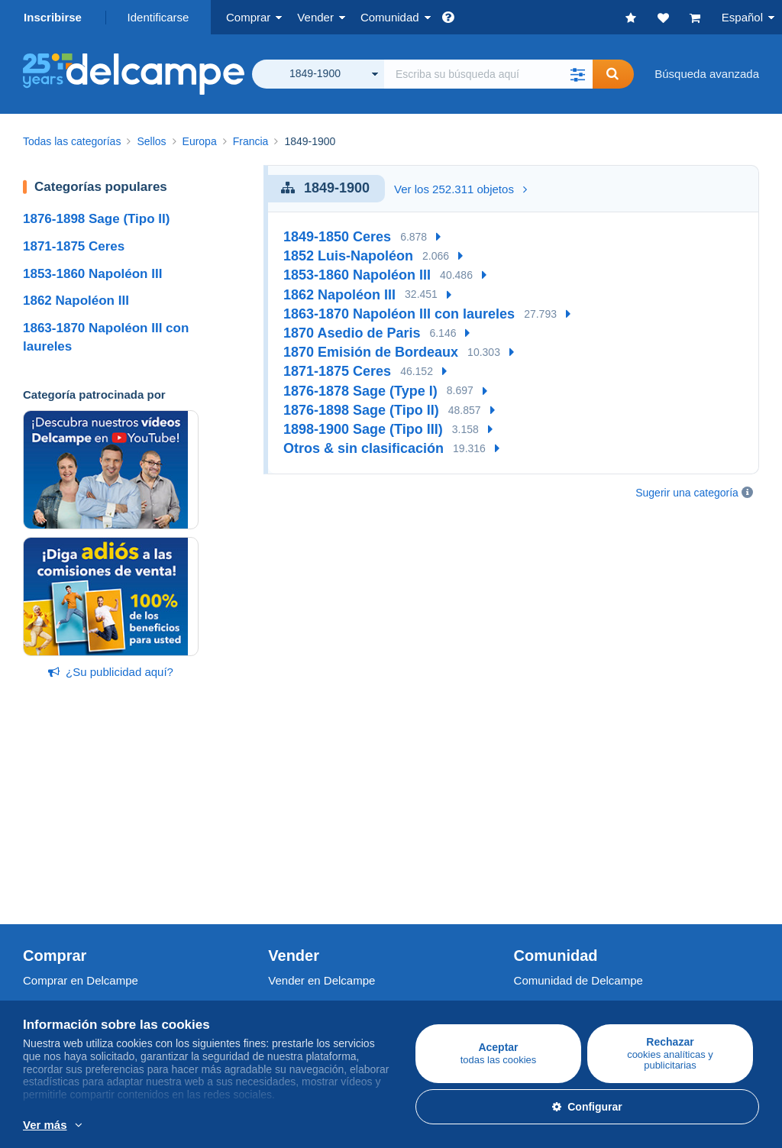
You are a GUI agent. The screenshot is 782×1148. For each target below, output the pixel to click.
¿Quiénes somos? (69, 943)
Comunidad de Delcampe (578, 797)
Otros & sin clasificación (363, 448)
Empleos (53, 977)
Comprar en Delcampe (80, 797)
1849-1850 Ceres (337, 236)
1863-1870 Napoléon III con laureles (399, 314)
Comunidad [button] (389, 17)
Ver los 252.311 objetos (460, 189)
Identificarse (158, 17)
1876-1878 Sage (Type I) (360, 391)
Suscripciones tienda (320, 885)
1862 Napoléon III (76, 300)
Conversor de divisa (565, 943)
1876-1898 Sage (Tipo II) (96, 219)
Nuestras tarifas (308, 830)
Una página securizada (326, 943)
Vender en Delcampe (321, 797)
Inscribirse (53, 17)
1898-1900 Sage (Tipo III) (363, 429)
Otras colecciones (68, 885)
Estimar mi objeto (312, 867)
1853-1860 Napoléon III (92, 274)
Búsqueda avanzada (706, 73)
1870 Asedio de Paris (351, 333)
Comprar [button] (248, 17)
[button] (577, 74)
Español (742, 17)
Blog (533, 885)
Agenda (534, 830)
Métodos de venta (313, 848)
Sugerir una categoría (686, 493)
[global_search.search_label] (488, 74)
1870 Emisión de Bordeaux (370, 352)
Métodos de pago (312, 977)
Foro (526, 848)
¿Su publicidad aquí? (110, 671)
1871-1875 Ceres (73, 246)
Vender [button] (315, 17)
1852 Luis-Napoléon (348, 256)
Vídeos (532, 867)
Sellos (38, 830)
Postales (45, 848)
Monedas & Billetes (72, 867)
